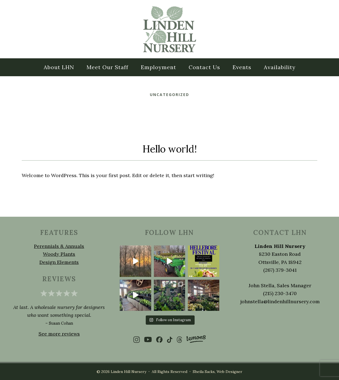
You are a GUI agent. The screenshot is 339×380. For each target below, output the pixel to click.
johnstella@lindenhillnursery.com (280, 301)
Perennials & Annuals (59, 246)
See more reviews (59, 334)
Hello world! (169, 149)
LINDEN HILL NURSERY (169, 29)
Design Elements (59, 262)
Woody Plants (59, 254)
